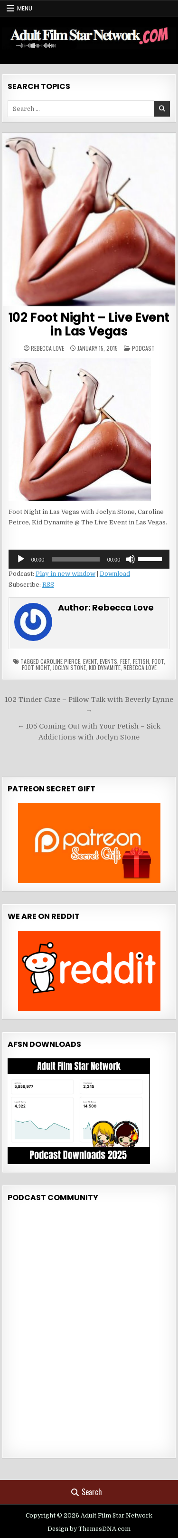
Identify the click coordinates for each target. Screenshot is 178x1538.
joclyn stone (69, 667)
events (108, 661)
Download (115, 573)
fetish (141, 661)
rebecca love (140, 667)
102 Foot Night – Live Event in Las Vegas (89, 324)
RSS (48, 584)
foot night (36, 667)
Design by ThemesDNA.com (89, 1529)
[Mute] (130, 559)
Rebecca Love (47, 348)
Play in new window (65, 573)
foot (158, 661)
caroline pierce (60, 661)
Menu (24, 8)
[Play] (21, 559)
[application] (89, 559)
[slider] (75, 559)
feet (125, 661)
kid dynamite (105, 667)
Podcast (143, 348)
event (90, 661)
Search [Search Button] (86, 1492)
